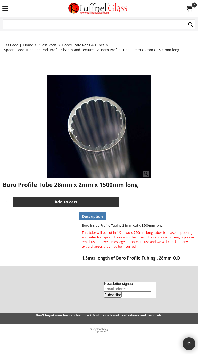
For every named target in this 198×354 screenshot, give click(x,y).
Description (92, 216)
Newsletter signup (118, 284)
